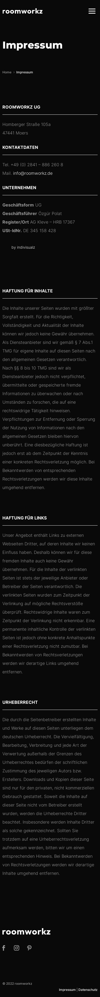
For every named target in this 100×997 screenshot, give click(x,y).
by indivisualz (23, 247)
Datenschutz (88, 990)
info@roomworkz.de (33, 173)
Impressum (67, 990)
